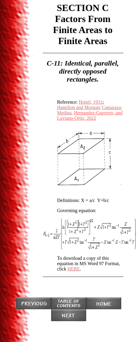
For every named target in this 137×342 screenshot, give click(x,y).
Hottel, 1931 (91, 102)
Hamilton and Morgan (78, 107)
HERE (73, 268)
